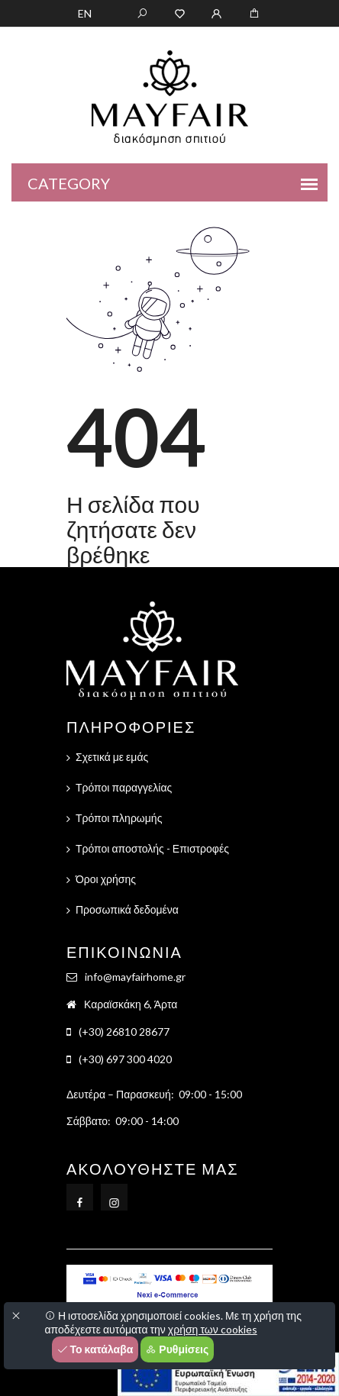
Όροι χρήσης (106, 878)
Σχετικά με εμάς (112, 756)
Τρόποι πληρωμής (119, 817)
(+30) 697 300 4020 (125, 1059)
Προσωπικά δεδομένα (127, 909)
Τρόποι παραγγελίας (124, 787)
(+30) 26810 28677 (124, 1031)
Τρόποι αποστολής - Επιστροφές (152, 848)
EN (85, 13)
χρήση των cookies (212, 1329)
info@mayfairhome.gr (135, 976)
